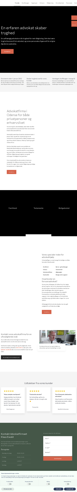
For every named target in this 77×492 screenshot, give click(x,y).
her (59, 306)
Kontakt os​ (11, 172)
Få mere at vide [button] (8, 489)
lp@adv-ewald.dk (6, 349)
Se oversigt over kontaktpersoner (11, 357)
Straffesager (25, 3)
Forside (17, 3)
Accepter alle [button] (69, 489)
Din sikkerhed (60, 3)
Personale (69, 3)
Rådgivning (50, 3)
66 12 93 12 (19, 347)
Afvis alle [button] (58, 489)
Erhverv (42, 3)
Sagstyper (34, 3)
